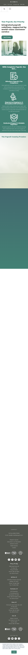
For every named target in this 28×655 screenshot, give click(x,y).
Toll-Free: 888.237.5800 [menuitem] (14, 533)
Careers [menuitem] (14, 547)
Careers (5, 4)
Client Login (9, 4)
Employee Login (16, 4)
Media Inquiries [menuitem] (14, 545)
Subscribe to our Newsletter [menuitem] (14, 541)
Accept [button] (14, 652)
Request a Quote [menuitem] (14, 539)
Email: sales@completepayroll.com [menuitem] (14, 535)
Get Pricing (7, 37)
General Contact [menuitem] (14, 543)
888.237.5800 (22, 4)
